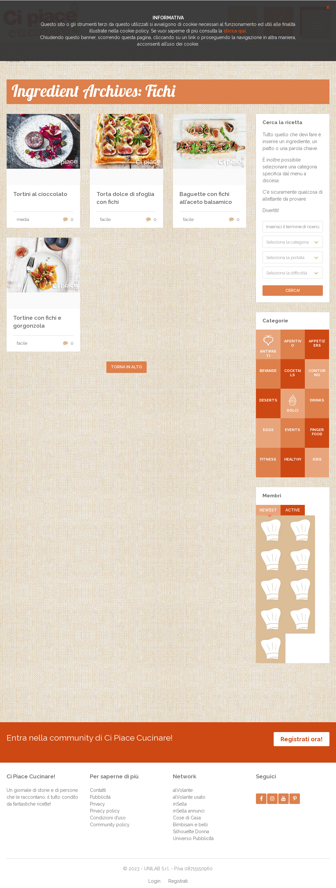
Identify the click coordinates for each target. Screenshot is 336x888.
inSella (180, 797)
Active (292, 510)
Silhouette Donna (191, 825)
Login (154, 874)
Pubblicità (100, 790)
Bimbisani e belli (190, 818)
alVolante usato (189, 790)
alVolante (183, 783)
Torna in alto (126, 367)
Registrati (178, 874)
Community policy (110, 818)
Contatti (98, 783)
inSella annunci (188, 804)
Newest (268, 510)
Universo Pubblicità (193, 831)
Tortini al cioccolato (40, 194)
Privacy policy (105, 804)
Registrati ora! (302, 739)
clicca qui (234, 30)
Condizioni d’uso (108, 811)
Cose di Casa (187, 811)
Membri (271, 496)
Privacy (97, 797)
